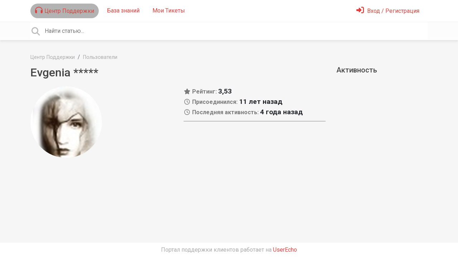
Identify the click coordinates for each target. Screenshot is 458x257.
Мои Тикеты (168, 10)
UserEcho (285, 249)
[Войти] (388, 11)
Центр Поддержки (64, 10)
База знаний (123, 10)
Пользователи (100, 57)
